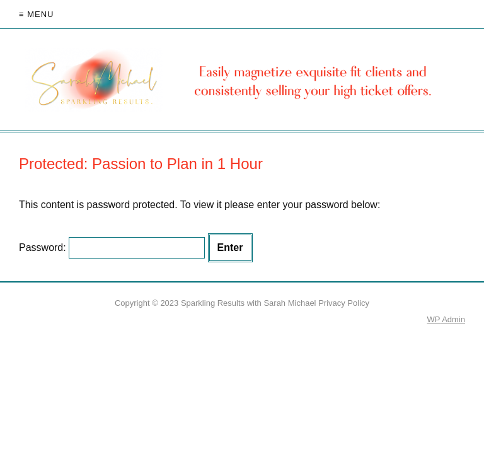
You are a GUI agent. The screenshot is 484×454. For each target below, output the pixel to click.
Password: (112, 247)
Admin (446, 319)
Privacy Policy (343, 303)
